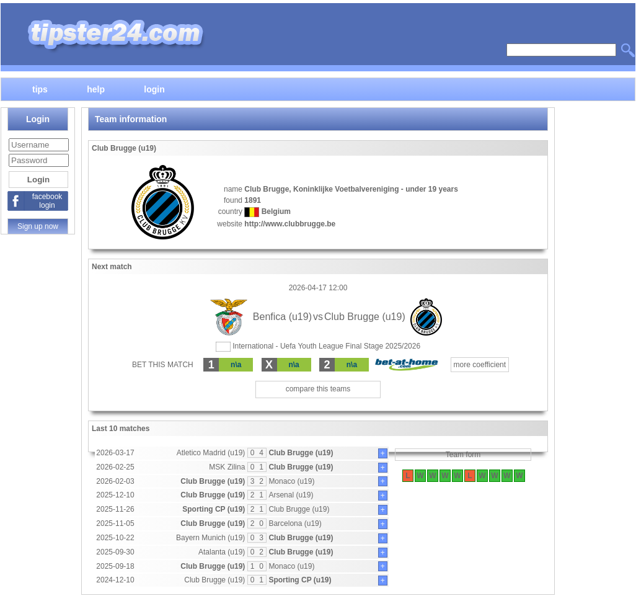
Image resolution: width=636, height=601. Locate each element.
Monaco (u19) (291, 481)
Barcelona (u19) (294, 523)
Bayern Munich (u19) (210, 537)
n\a (236, 364)
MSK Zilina (227, 467)
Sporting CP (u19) (213, 509)
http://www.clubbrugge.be (289, 224)
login (154, 88)
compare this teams (318, 389)
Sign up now (37, 226)
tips (40, 88)
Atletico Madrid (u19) (211, 452)
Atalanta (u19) (221, 552)
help (96, 88)
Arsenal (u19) (290, 495)
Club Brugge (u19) (300, 452)
